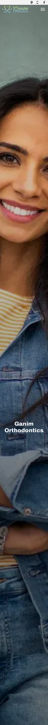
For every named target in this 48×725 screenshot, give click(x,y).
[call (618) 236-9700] (38, 2)
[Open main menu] (43, 9)
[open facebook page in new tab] (44, 2)
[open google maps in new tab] (31, 2)
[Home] (15, 9)
